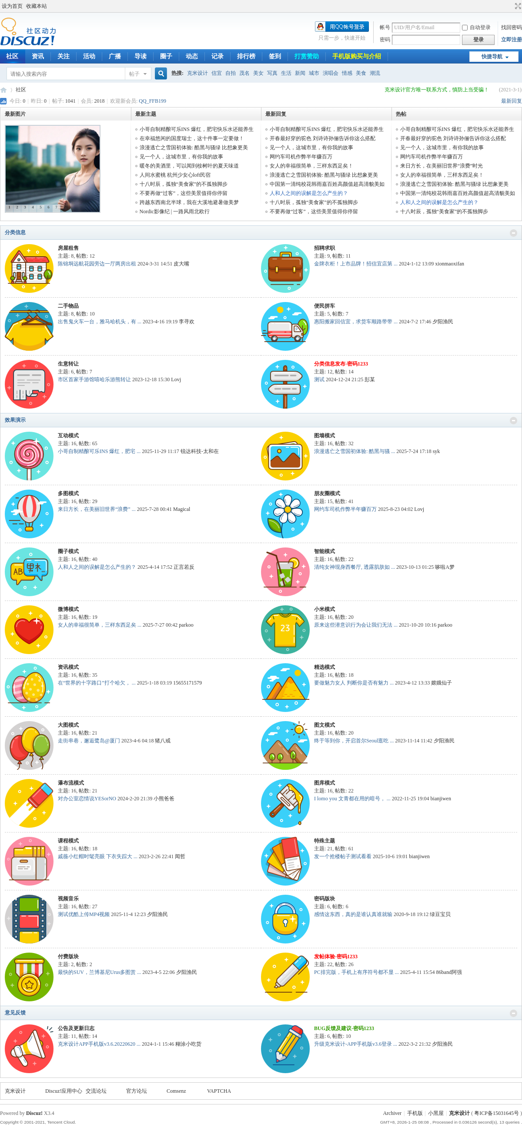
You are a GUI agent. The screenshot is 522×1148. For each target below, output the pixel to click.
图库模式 (324, 783)
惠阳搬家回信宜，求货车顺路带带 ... (356, 322)
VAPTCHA (219, 1091)
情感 (347, 73)
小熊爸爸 (164, 799)
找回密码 (511, 27)
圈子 (166, 56)
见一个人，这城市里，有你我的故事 (181, 157)
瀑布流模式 (71, 783)
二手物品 (68, 306)
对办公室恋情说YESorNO (87, 799)
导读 (140, 56)
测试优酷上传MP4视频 (84, 914)
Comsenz (176, 1091)
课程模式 (68, 841)
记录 (217, 56)
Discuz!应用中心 (63, 1091)
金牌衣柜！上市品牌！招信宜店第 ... (356, 264)
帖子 (134, 74)
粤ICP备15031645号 (496, 1113)
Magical (181, 509)
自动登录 (476, 27)
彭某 (370, 379)
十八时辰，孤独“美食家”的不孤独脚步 (184, 184)
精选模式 (324, 667)
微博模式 (68, 609)
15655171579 (187, 683)
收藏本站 (36, 6)
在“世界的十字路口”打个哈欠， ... (97, 683)
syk (436, 451)
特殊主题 (324, 841)
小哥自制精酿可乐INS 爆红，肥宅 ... (99, 451)
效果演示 (15, 420)
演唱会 (330, 73)
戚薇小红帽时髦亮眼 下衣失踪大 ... (97, 856)
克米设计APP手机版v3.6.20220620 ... (99, 1044)
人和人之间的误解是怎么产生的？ (309, 193)
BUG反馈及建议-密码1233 (344, 1028)
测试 (319, 379)
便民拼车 (324, 306)
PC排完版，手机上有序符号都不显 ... (356, 972)
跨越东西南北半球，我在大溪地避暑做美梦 (189, 202)
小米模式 (324, 609)
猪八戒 (163, 741)
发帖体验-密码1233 (336, 956)
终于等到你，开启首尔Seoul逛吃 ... (354, 741)
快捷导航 (492, 57)
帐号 (385, 27)
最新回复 (511, 101)
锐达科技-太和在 (200, 451)
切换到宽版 (517, 6)
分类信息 (15, 232)
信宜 (216, 73)
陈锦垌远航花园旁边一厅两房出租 (97, 264)
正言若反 (184, 567)
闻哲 (180, 856)
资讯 (38, 56)
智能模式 (324, 551)
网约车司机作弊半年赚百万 (301, 157)
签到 (275, 56)
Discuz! (34, 1113)
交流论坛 (96, 1091)
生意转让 (68, 364)
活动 (89, 56)
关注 (63, 56)
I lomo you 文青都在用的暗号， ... (352, 799)
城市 (314, 73)
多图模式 (68, 493)
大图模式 (68, 725)
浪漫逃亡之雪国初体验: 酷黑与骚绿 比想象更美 (194, 147)
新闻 (300, 73)
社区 (21, 90)
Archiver (392, 1113)
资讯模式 (68, 667)
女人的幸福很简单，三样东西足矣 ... (99, 625)
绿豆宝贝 (440, 914)
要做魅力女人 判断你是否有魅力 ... (354, 683)
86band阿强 (449, 972)
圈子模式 (68, 551)
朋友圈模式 (327, 493)
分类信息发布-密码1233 (341, 364)
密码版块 (324, 899)
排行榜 (246, 56)
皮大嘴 (181, 264)
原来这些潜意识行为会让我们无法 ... (356, 625)
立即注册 (511, 40)
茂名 (244, 73)
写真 (272, 73)
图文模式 (324, 725)
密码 (385, 40)
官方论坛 (136, 1091)
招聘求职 (324, 248)
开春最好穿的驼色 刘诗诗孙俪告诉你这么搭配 (322, 138)
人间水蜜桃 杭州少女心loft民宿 (175, 175)
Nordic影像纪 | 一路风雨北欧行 (175, 211)
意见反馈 (15, 1013)
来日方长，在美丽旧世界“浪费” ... (97, 509)
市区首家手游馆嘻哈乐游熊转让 (94, 379)
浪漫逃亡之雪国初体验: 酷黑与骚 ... (354, 451)
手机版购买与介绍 (356, 56)
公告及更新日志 (76, 1028)
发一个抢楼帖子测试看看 (342, 856)
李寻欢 (186, 322)
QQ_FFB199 (152, 101)
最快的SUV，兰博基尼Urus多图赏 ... (99, 972)
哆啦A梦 (445, 567)
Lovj (176, 379)
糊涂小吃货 (188, 1044)
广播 (115, 56)
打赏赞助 (306, 56)
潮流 (375, 73)
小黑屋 (436, 1113)
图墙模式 (324, 436)
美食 (361, 73)
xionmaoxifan (449, 264)
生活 (286, 73)
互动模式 (68, 436)
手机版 (415, 1113)
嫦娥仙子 (441, 683)
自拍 (230, 73)
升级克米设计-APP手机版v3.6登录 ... (355, 1044)
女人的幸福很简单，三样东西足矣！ (311, 166)
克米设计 (197, 73)
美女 (258, 73)
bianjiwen (441, 799)
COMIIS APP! (3, 90)
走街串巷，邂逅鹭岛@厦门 (89, 741)
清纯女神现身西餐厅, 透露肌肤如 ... (354, 567)
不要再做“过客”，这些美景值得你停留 (184, 193)
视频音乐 (68, 899)
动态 (192, 56)
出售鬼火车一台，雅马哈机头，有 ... (99, 322)
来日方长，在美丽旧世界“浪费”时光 (441, 166)
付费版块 (68, 956)
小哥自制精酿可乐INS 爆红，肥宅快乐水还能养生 (197, 129)
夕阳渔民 (442, 322)
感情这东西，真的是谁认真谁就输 (353, 914)
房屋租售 (68, 248)
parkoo (186, 625)
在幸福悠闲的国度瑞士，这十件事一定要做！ (192, 138)
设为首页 (12, 6)
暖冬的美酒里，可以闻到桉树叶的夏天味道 (189, 166)
